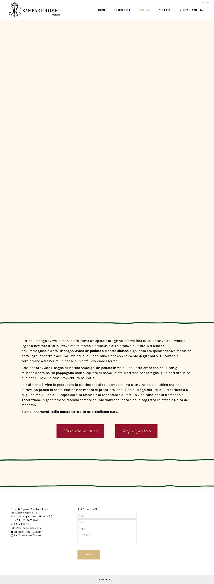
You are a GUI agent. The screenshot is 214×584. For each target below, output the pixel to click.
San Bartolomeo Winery (27, 531)
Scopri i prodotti (136, 431)
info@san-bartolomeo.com (26, 528)
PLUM (111, 579)
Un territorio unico (80, 431)
